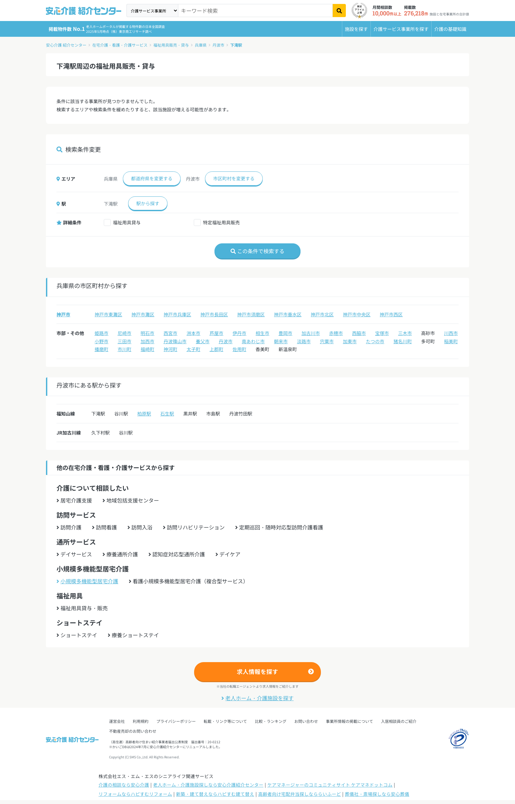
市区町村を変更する (234, 178)
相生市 (262, 333)
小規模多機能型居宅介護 (87, 581)
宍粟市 (327, 341)
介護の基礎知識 (450, 29)
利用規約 (140, 721)
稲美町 (451, 341)
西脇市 (359, 333)
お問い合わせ (306, 721)
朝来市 (281, 341)
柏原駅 (144, 413)
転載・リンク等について (225, 721)
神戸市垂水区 (288, 314)
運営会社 (117, 721)
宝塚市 (382, 333)
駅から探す (147, 203)
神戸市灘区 (142, 314)
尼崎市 (124, 333)
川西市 (451, 333)
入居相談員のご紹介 (398, 721)
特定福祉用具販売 (221, 222)
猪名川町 (402, 341)
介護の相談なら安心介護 (124, 784)
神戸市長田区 (214, 314)
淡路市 (304, 341)
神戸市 (63, 314)
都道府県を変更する (151, 178)
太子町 (193, 349)
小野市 (101, 341)
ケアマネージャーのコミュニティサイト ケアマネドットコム (329, 784)
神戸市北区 (322, 314)
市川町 (124, 349)
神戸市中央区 (356, 314)
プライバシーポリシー (176, 721)
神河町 (170, 349)
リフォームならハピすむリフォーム (135, 794)
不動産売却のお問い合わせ (132, 731)
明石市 (147, 333)
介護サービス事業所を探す (401, 29)
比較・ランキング (270, 721)
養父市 (203, 341)
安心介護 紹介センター (66, 45)
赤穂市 (336, 333)
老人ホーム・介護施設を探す (257, 698)
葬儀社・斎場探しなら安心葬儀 (377, 794)
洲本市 (193, 333)
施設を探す (356, 29)
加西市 (147, 341)
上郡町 (216, 349)
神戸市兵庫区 (177, 314)
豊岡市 (285, 333)
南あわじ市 (253, 341)
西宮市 (170, 333)
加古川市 (311, 333)
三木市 (405, 333)
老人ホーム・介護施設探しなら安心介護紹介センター (208, 784)
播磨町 (101, 349)
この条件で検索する (257, 251)
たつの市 (375, 341)
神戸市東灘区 (108, 314)
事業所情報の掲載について (349, 721)
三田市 (124, 341)
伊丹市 (239, 333)
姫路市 (101, 333)
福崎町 (147, 349)
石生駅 (167, 413)
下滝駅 (236, 45)
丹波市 (218, 45)
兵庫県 (201, 45)
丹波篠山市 (175, 341)
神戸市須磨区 (251, 314)
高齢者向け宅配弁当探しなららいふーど (299, 794)
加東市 (350, 341)
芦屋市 (216, 333)
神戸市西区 (391, 314)
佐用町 (239, 349)
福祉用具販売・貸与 (171, 45)
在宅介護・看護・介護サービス (119, 45)
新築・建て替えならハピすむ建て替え (215, 794)
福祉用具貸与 (127, 222)
